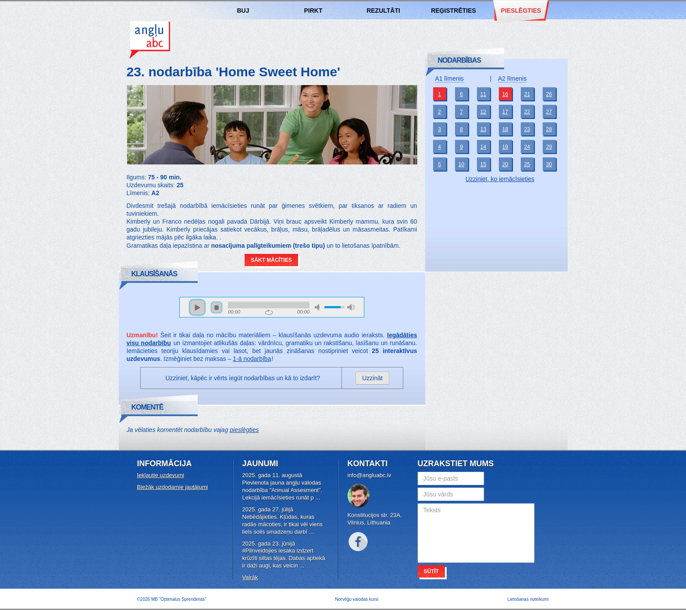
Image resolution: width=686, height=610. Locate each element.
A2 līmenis (512, 78)
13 (483, 129)
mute (319, 307)
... (317, 497)
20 (505, 164)
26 (549, 94)
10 (461, 164)
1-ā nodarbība (252, 358)
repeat (268, 312)
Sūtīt (431, 571)
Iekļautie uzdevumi (161, 475)
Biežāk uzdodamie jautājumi (172, 487)
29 (549, 147)
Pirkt (313, 10)
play (197, 307)
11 (483, 94)
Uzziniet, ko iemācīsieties (500, 178)
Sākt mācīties (271, 260)
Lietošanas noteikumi (528, 599)
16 (505, 94)
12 (483, 112)
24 (527, 147)
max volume (351, 307)
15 (483, 164)
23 (527, 129)
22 (527, 112)
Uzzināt (372, 378)
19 (505, 147)
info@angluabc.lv (369, 475)
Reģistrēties (453, 10)
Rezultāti (383, 10)
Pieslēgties (521, 10)
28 (549, 129)
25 (527, 164)
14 (483, 147)
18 (505, 129)
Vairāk (250, 577)
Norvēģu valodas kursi (356, 599)
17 (505, 112)
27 (549, 112)
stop (216, 307)
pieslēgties (244, 429)
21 (527, 94)
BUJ (243, 10)
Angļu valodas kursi (150, 39)
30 (549, 164)
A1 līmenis (449, 78)
